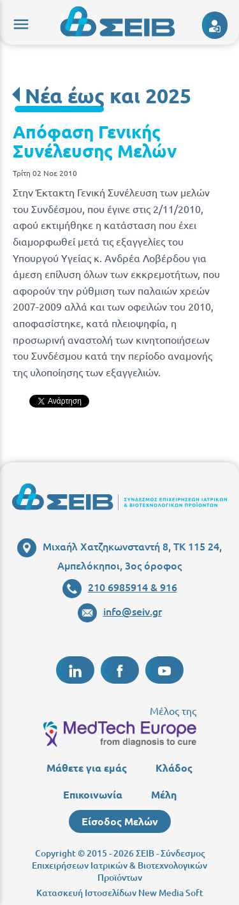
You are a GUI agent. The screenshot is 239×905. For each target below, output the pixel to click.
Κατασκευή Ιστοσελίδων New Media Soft (119, 893)
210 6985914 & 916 (119, 587)
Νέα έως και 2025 (108, 95)
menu (19, 22)
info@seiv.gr (120, 611)
